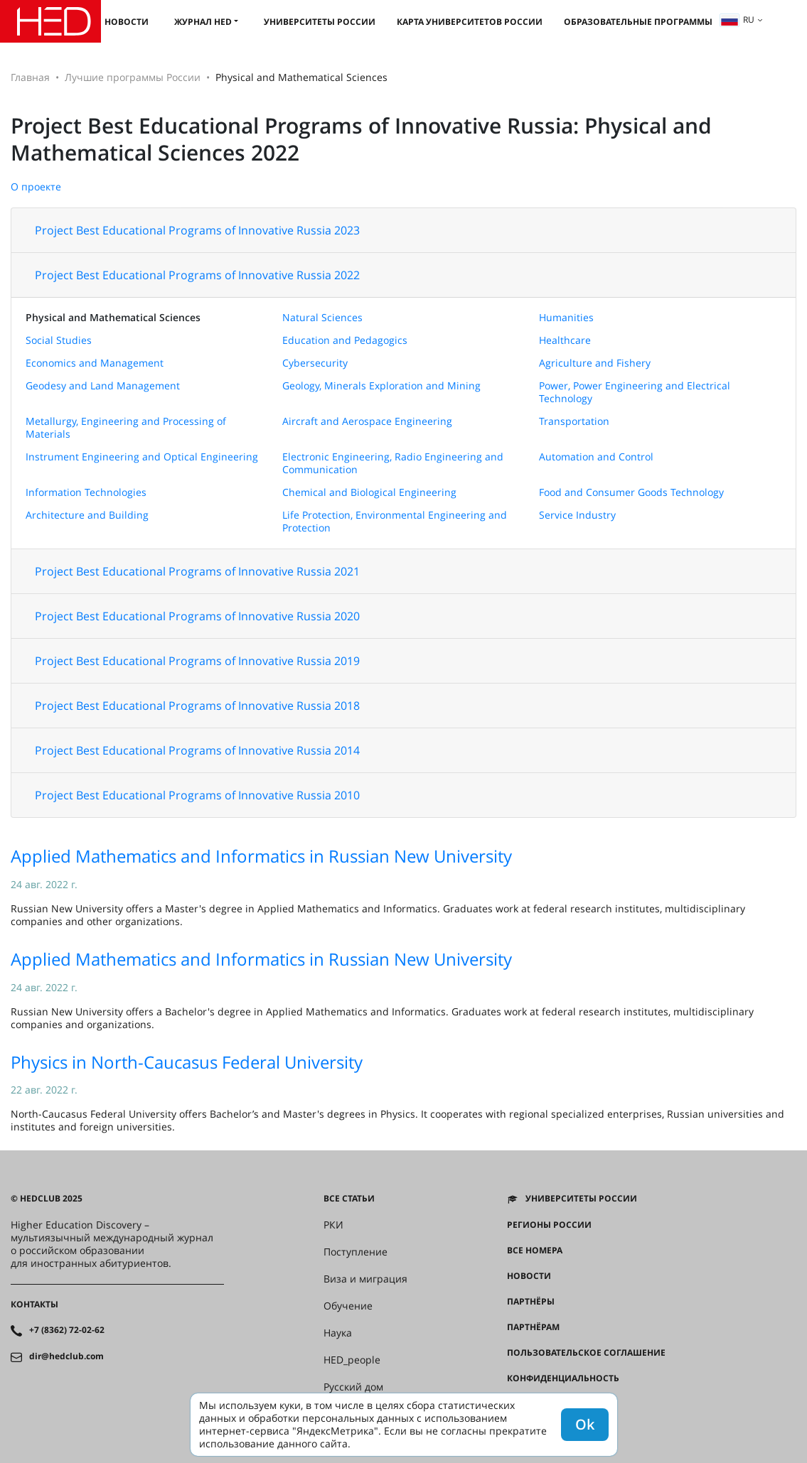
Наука (338, 1333)
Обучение (348, 1306)
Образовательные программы (638, 22)
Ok (584, 1424)
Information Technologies (86, 492)
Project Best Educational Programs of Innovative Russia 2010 (197, 795)
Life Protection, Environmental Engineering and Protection (394, 521)
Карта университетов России (470, 22)
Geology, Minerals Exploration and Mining (381, 385)
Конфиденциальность (563, 1378)
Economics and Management (95, 362)
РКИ (333, 1225)
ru (737, 20)
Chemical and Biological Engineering (369, 492)
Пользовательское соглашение (586, 1353)
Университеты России (319, 22)
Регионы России (549, 1225)
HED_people (352, 1360)
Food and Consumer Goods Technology (631, 492)
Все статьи (349, 1198)
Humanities (566, 317)
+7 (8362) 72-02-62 (67, 1330)
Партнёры (531, 1301)
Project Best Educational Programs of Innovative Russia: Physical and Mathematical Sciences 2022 (361, 139)
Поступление (356, 1252)
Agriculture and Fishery (595, 362)
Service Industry (577, 515)
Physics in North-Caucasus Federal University (187, 1062)
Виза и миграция (365, 1279)
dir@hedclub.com (66, 1356)
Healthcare (565, 340)
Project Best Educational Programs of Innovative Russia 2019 (197, 661)
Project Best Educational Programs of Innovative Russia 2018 (197, 705)
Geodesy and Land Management (103, 385)
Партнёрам (533, 1327)
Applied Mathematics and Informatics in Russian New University (261, 856)
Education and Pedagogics (344, 340)
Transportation (574, 421)
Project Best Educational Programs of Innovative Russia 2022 (197, 275)
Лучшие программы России (133, 77)
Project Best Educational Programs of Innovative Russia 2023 (197, 230)
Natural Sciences (322, 317)
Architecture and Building (87, 515)
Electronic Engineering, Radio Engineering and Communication (392, 463)
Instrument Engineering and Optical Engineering (142, 456)
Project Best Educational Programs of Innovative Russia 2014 (197, 750)
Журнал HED (203, 22)
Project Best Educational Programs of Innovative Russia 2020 (197, 616)
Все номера (534, 1250)
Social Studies (59, 340)
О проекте (36, 186)
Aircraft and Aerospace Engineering (367, 421)
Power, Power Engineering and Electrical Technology (634, 392)
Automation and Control (596, 456)
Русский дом (353, 1387)
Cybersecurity (315, 362)
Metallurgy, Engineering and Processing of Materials (126, 427)
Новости (127, 22)
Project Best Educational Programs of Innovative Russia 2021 (197, 571)
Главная (30, 77)
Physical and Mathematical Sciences (113, 317)
